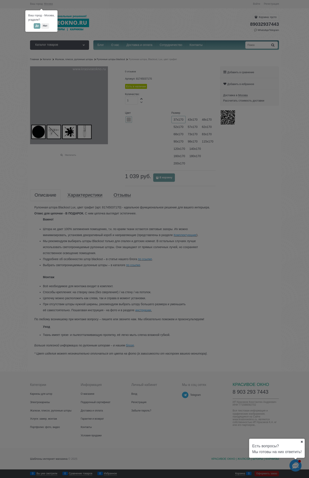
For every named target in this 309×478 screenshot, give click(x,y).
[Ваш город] (302, 442)
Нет (45, 25)
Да (37, 25)
